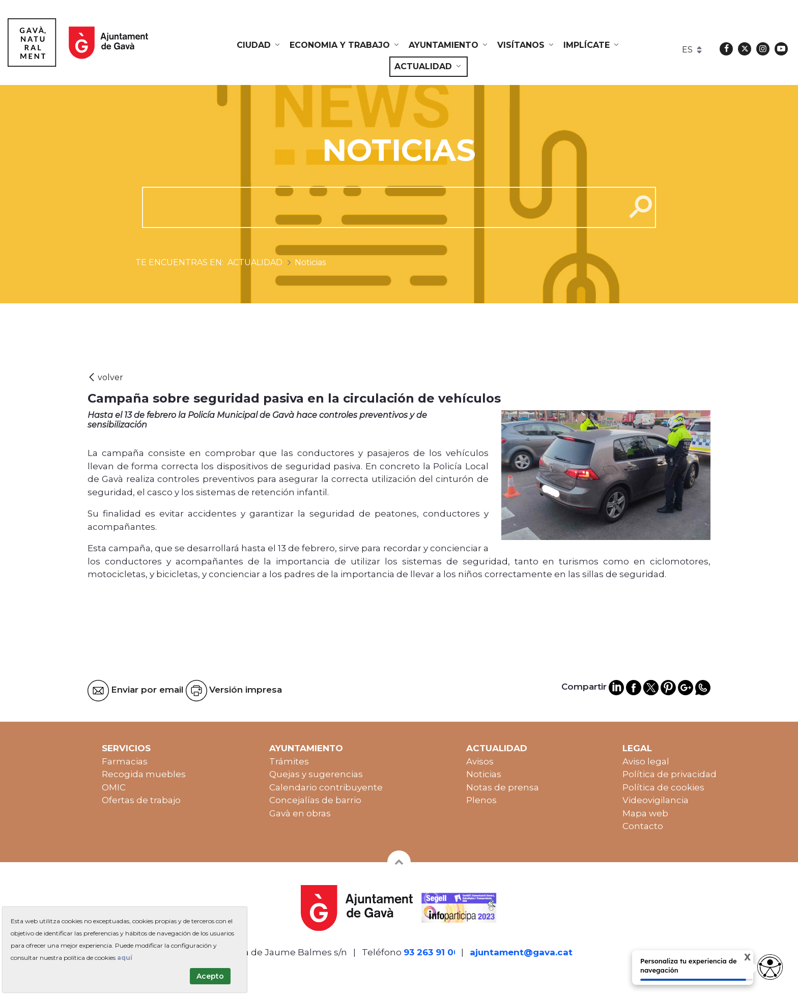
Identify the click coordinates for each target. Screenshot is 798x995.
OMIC (114, 787)
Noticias (483, 774)
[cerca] (380, 207)
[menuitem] (259, 45)
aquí (124, 957)
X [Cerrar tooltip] (739, 958)
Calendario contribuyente (326, 787)
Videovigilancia (655, 800)
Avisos (480, 761)
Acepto (210, 976)
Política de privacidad (669, 774)
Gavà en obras (300, 813)
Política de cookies (663, 787)
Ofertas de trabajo (141, 800)
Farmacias (125, 761)
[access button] (770, 967)
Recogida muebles (144, 774)
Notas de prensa (502, 787)
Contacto (642, 826)
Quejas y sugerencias (316, 774)
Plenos (481, 800)
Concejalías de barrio (315, 800)
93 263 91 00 (432, 952)
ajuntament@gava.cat (521, 952)
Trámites (289, 761)
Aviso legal (645, 761)
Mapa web (645, 813)
